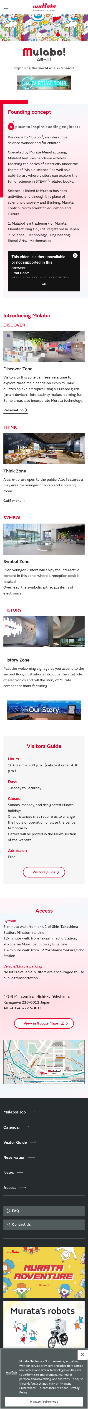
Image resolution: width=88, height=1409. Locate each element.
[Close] (83, 1355)
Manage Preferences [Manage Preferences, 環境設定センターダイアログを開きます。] (44, 1402)
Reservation (15, 410)
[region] (44, 1378)
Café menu (14, 500)
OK (44, 284)
